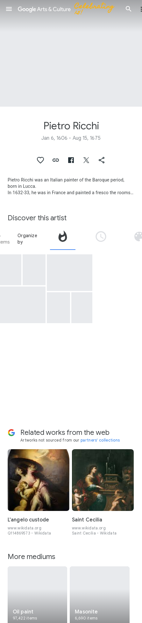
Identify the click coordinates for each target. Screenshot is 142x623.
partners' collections (100, 440)
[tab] (62, 239)
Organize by (27, 239)
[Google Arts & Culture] (69, 9)
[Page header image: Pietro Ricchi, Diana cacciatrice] (71, 53)
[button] (9, 9)
